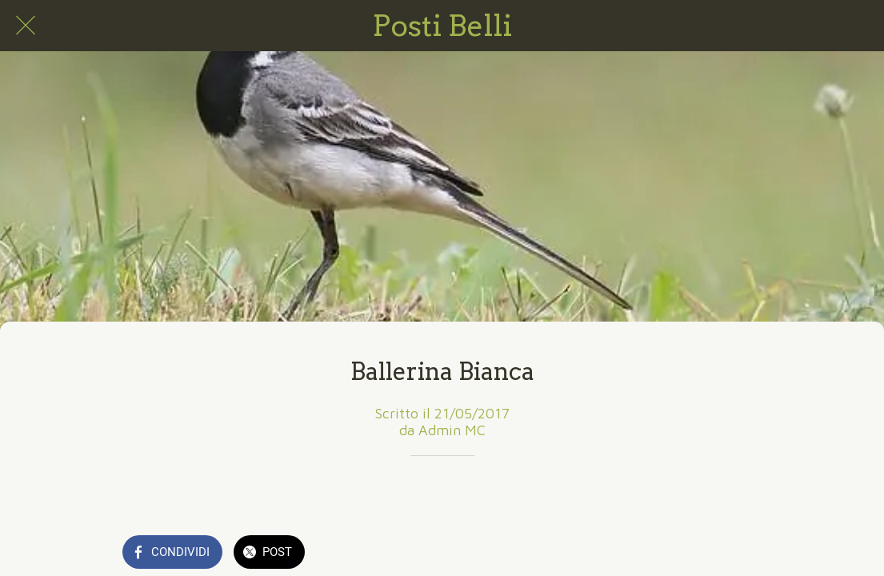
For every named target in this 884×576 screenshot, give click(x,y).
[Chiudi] (25, 25)
